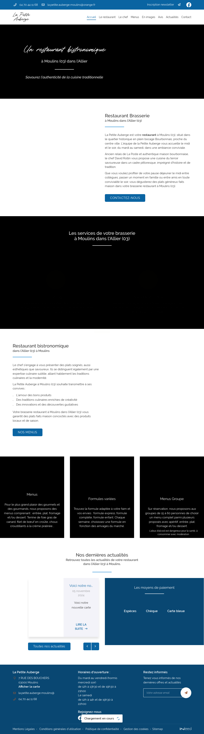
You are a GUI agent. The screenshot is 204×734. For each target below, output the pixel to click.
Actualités (172, 17)
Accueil (91, 17)
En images (148, 17)
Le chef (123, 17)
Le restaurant (107, 17)
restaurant (149, 135)
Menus (135, 17)
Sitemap (157, 729)
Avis (160, 17)
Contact (186, 17)
